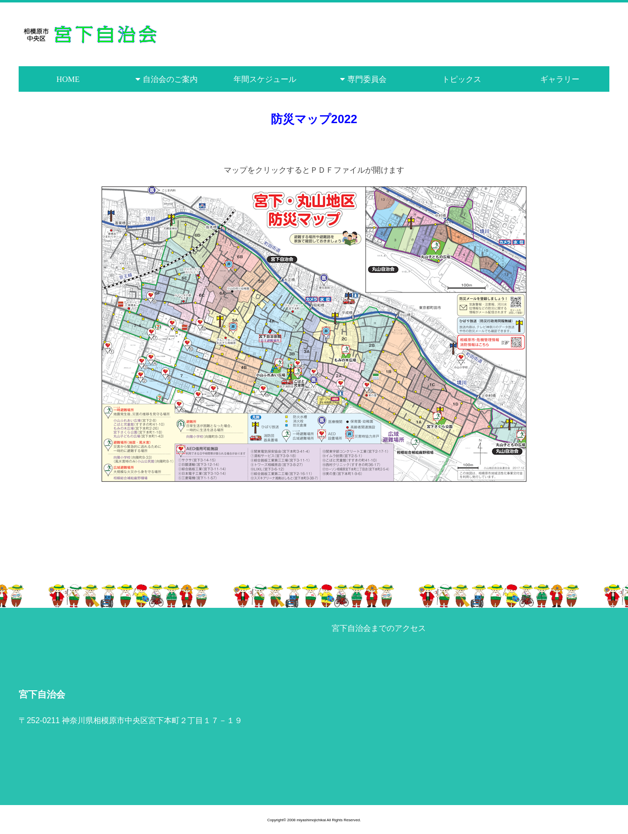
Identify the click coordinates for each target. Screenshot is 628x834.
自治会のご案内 (170, 79)
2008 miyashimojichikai (306, 820)
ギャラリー (559, 79)
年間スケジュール (265, 79)
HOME (67, 79)
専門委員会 (367, 79)
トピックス (461, 79)
